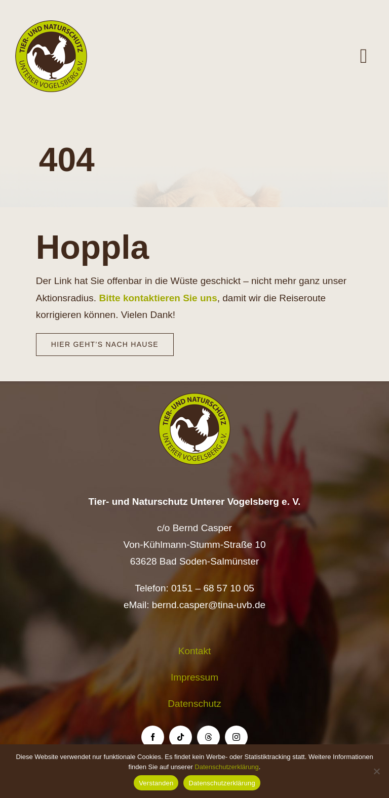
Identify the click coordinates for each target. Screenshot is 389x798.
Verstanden (156, 783)
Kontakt (194, 651)
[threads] (208, 737)
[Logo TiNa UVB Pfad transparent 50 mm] (51, 25)
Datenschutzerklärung (226, 767)
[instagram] (236, 737)
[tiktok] (180, 737)
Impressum (194, 677)
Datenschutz (194, 703)
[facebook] (152, 737)
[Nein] (376, 771)
